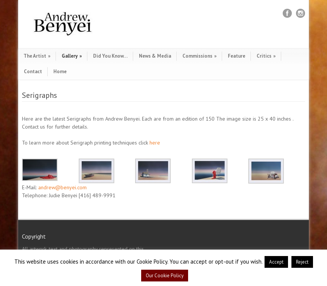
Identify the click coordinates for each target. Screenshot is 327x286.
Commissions (199, 56)
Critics (266, 56)
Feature (236, 56)
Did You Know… (110, 56)
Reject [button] (302, 262)
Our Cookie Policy (165, 275)
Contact (33, 71)
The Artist (36, 56)
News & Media (155, 56)
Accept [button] (276, 262)
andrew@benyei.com (62, 187)
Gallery (72, 56)
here (154, 142)
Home (60, 71)
